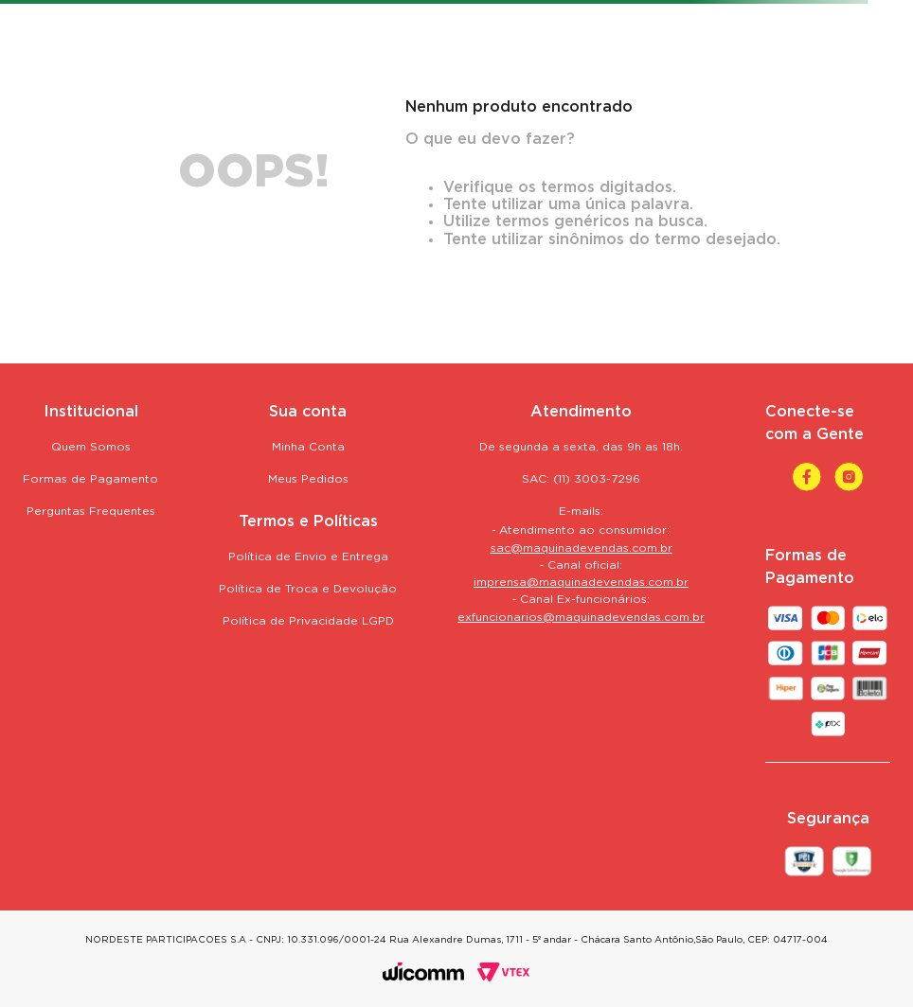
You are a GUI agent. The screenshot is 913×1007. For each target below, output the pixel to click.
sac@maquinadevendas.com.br (581, 548)
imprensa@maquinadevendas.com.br (581, 582)
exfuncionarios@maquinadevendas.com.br (581, 617)
